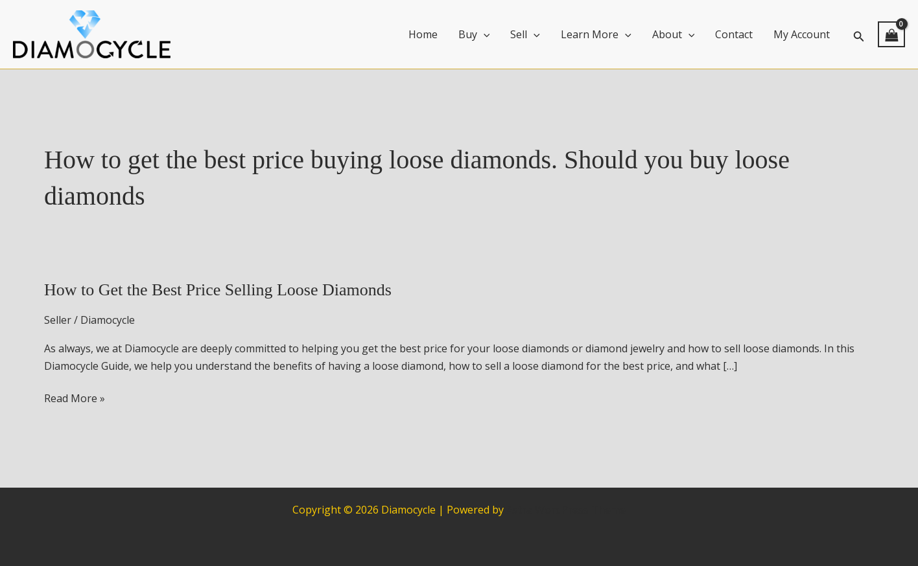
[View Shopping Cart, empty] (891, 34)
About (673, 34)
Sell (525, 34)
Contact (734, 34)
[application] (483, 34)
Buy (474, 34)
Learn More (596, 34)
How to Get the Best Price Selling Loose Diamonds (218, 289)
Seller (57, 320)
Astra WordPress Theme (566, 510)
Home (423, 34)
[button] (859, 35)
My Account (801, 34)
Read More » (74, 398)
